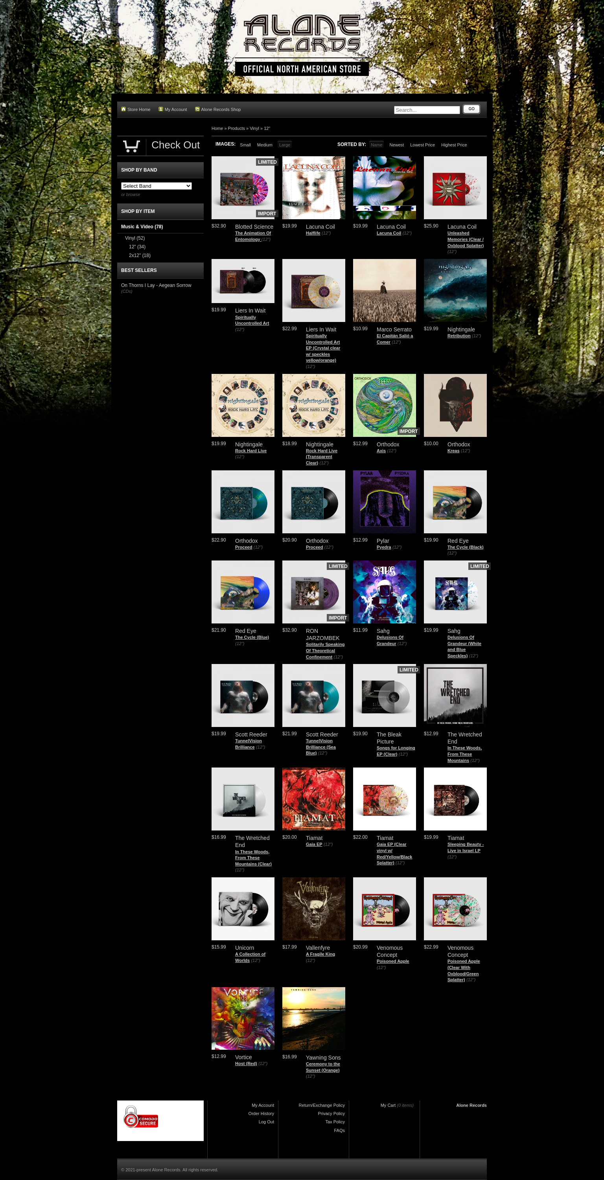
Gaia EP (314, 844)
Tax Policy (335, 1121)
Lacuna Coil (389, 233)
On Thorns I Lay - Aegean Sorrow (156, 285)
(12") (266, 239)
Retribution (459, 335)
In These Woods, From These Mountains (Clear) (253, 857)
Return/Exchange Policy (322, 1105)
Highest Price (454, 144)
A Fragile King (320, 954)
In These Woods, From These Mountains (464, 753)
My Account (172, 109)
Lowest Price (422, 144)
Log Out (266, 1121)
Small (245, 144)
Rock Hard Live (251, 450)
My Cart (388, 1105)
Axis (381, 450)
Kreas (453, 450)
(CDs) (127, 291)
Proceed (243, 547)
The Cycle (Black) (465, 547)
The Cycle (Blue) (252, 637)
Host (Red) (246, 1063)
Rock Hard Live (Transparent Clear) (321, 456)
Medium (265, 144)
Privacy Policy (331, 1113)
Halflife (313, 233)
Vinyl (254, 128)
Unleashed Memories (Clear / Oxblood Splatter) (465, 239)
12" (267, 128)
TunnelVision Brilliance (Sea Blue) (321, 746)
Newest (396, 144)
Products (236, 128)
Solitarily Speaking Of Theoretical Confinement (325, 650)
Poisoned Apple (393, 961)
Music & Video (142, 226)
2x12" (140, 255)
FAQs (339, 1130)
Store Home (136, 109)
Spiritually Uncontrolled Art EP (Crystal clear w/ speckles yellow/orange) (323, 348)
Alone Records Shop (218, 109)
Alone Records (471, 1105)
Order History (261, 1113)
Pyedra (384, 547)
